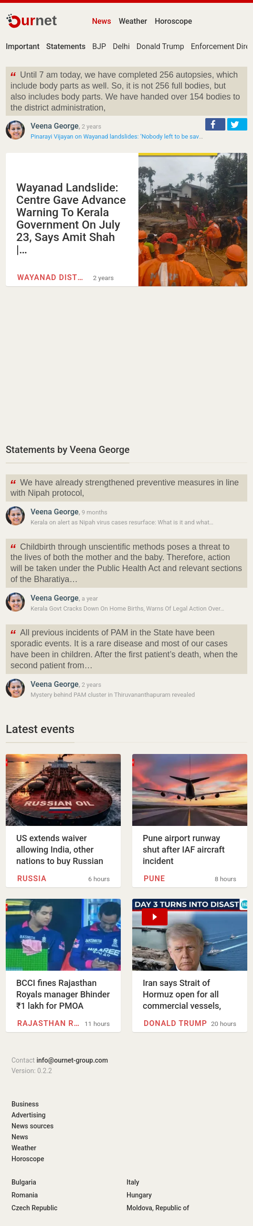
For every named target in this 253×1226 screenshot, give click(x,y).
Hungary (139, 1195)
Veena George (55, 126)
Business (25, 1104)
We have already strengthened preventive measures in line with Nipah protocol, (124, 487)
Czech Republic (34, 1208)
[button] (215, 124)
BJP (99, 46)
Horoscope (173, 21)
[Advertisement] (126, 364)
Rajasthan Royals (49, 1023)
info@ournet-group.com (72, 1060)
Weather (133, 21)
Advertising (28, 1115)
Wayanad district (51, 277)
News (101, 21)
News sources (32, 1126)
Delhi (121, 46)
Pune (154, 878)
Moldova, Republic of (157, 1208)
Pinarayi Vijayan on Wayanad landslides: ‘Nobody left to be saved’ (119, 136)
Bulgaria (23, 1182)
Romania (24, 1195)
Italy (132, 1182)
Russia (32, 878)
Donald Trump (160, 46)
